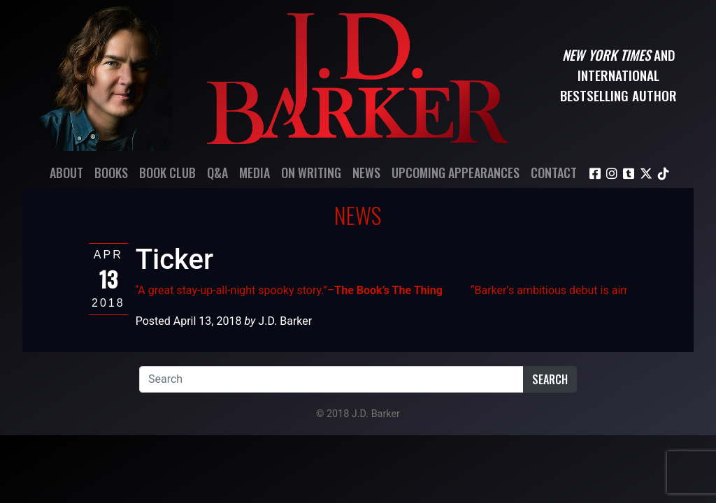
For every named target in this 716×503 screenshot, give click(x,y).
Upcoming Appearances (456, 172)
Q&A (217, 172)
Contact (554, 172)
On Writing (311, 172)
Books (111, 172)
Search (550, 379)
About (66, 172)
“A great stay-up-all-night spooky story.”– (289, 290)
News (366, 172)
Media (254, 172)
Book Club (167, 172)
